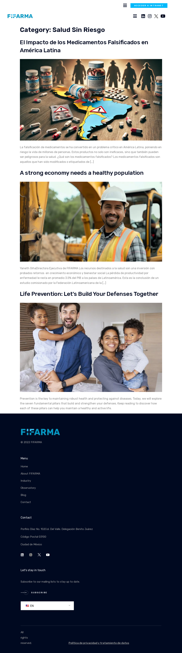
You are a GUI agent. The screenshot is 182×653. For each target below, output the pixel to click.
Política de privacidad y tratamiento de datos (99, 643)
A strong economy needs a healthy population (82, 172)
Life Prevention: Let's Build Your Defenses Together (89, 293)
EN (30, 606)
